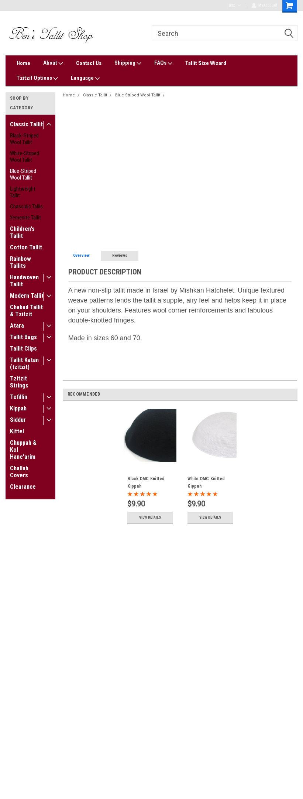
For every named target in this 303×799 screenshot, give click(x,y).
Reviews (119, 255)
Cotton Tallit (26, 247)
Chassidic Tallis (26, 206)
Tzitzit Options (37, 78)
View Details (150, 517)
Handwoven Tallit (24, 281)
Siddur (18, 419)
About (53, 63)
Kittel (17, 431)
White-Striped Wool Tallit (24, 156)
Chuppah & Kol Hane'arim (23, 449)
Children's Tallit (22, 232)
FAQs (163, 63)
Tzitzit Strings (19, 382)
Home (23, 63)
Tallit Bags (23, 337)
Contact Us (88, 63)
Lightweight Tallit (22, 192)
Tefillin (18, 396)
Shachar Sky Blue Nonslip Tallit (198, 95)
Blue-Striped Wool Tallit (23, 174)
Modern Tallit (27, 295)
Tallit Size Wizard (205, 63)
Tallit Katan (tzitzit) (24, 363)
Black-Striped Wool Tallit (24, 139)
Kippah (18, 408)
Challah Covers (19, 472)
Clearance (23, 486)
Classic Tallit (26, 124)
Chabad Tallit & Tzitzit (26, 311)
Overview (81, 255)
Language (85, 78)
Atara (17, 325)
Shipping (127, 63)
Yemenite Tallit (25, 217)
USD (234, 6)
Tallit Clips (23, 348)
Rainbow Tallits (20, 262)
